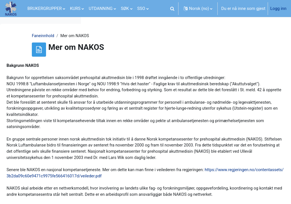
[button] (172, 8)
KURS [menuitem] (75, 8)
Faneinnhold (103, 36)
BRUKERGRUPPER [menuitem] (45, 8)
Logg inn (278, 8)
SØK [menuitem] (125, 8)
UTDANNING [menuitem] (101, 8)
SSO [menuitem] (141, 8)
